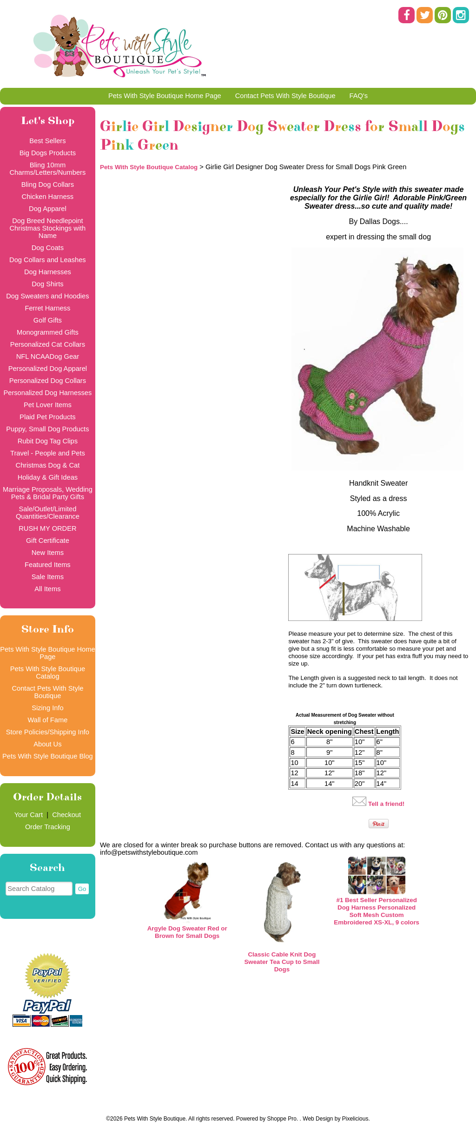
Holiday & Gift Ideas (48, 477)
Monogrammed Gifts (48, 332)
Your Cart (28, 814)
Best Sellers (47, 141)
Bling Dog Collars (47, 184)
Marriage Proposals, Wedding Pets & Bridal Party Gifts (48, 493)
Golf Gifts (47, 320)
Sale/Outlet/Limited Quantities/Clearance (47, 512)
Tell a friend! (386, 803)
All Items (47, 589)
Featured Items (48, 564)
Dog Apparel (47, 208)
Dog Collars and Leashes (47, 260)
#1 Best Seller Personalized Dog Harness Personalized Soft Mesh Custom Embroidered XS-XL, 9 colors (376, 911)
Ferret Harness (48, 308)
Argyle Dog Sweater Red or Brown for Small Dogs (187, 932)
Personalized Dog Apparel (47, 368)
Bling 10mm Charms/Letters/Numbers (48, 168)
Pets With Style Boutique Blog (47, 756)
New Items (48, 552)
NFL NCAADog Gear (47, 356)
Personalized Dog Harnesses (47, 392)
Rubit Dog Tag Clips (48, 441)
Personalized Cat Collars (47, 344)
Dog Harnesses (47, 272)
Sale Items (48, 576)
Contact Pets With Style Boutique (285, 95)
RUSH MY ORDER (47, 528)
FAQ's (359, 95)
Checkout (66, 814)
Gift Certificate (47, 540)
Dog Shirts (47, 284)
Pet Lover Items (48, 405)
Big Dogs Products (48, 153)
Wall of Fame (48, 720)
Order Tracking (47, 827)
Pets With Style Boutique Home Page (164, 95)
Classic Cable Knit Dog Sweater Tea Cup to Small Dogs (281, 962)
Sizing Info (47, 708)
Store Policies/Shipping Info (47, 732)
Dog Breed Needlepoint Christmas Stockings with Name (48, 228)
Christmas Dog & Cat (48, 465)
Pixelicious (355, 1118)
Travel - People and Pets (47, 453)
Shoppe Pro (282, 1118)
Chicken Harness (48, 196)
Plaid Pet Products (48, 417)
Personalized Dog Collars (47, 380)
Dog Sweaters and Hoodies (47, 296)
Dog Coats (48, 247)
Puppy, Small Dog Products (47, 429)
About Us (47, 744)
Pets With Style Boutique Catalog (47, 672)
